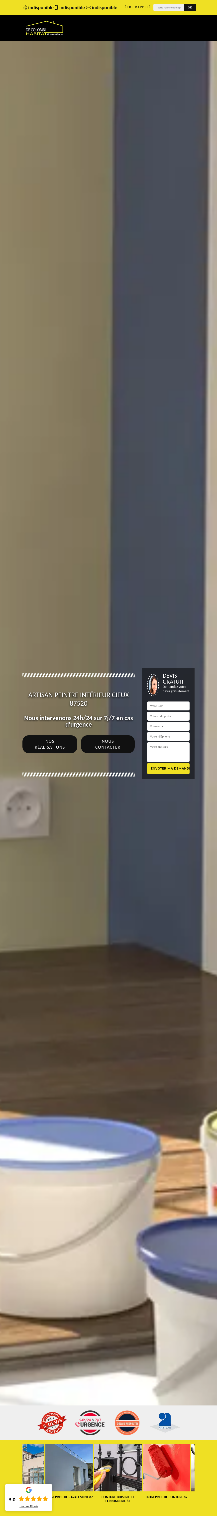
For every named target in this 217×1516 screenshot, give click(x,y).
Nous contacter (107, 744)
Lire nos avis (28, 1506)
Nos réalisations (50, 744)
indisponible (35, 7)
